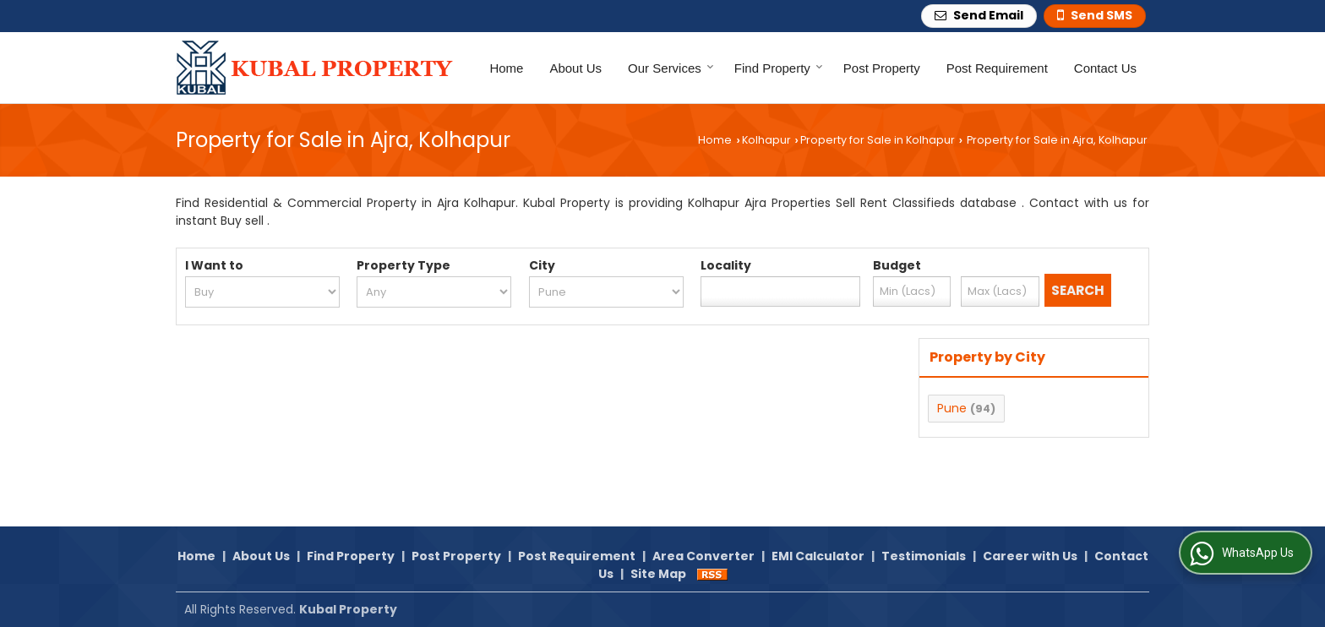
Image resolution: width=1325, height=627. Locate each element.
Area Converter (703, 556)
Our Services (671, 68)
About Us (575, 68)
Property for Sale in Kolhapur (877, 140)
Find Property (778, 68)
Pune (952, 408)
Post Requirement (997, 68)
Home (506, 68)
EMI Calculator (818, 556)
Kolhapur (766, 140)
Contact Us (1105, 68)
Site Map (658, 573)
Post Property (881, 68)
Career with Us (1030, 556)
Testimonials (923, 556)
